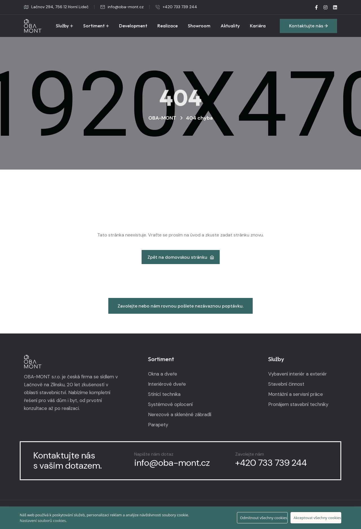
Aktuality (230, 25)
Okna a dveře (162, 374)
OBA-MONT (162, 118)
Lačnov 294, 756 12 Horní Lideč (56, 7)
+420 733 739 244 (176, 7)
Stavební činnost (286, 384)
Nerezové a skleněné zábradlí (179, 414)
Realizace (167, 25)
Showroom (199, 25)
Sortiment (94, 25)
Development (133, 25)
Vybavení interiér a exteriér (297, 374)
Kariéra (258, 25)
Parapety (158, 425)
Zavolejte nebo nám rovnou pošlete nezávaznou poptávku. (180, 306)
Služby (62, 25)
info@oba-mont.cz (122, 7)
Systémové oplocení (170, 404)
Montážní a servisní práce (295, 394)
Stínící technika (164, 394)
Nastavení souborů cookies (43, 520)
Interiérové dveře (167, 384)
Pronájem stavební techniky (298, 404)
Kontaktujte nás (308, 26)
